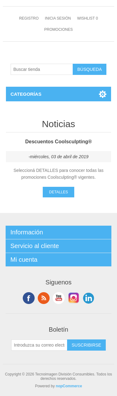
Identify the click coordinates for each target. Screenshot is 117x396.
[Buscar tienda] (42, 69)
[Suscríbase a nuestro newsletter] (39, 345)
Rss (44, 298)
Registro (29, 18)
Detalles (58, 192)
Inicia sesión (58, 18)
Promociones (58, 29)
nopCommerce (69, 386)
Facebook (29, 298)
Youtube (59, 298)
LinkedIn (89, 298)
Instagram (74, 298)
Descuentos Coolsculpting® (58, 141)
